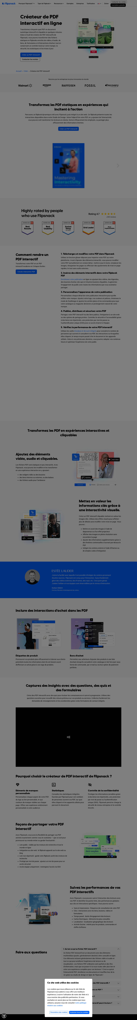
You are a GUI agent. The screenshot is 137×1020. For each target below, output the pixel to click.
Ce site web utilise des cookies (68, 984)
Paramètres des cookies (58, 1012)
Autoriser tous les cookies (79, 1012)
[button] (4, 1016)
